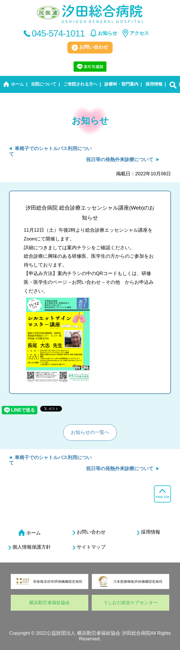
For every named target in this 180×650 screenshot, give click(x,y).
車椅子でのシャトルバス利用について (50, 460)
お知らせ (107, 33)
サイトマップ (89, 547)
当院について (43, 84)
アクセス (139, 33)
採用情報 (153, 84)
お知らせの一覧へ (90, 432)
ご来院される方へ (80, 84)
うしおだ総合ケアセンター (130, 602)
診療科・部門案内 (121, 84)
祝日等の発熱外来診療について (119, 159)
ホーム (17, 84)
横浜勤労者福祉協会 (49, 602)
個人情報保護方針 (29, 547)
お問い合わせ (90, 47)
